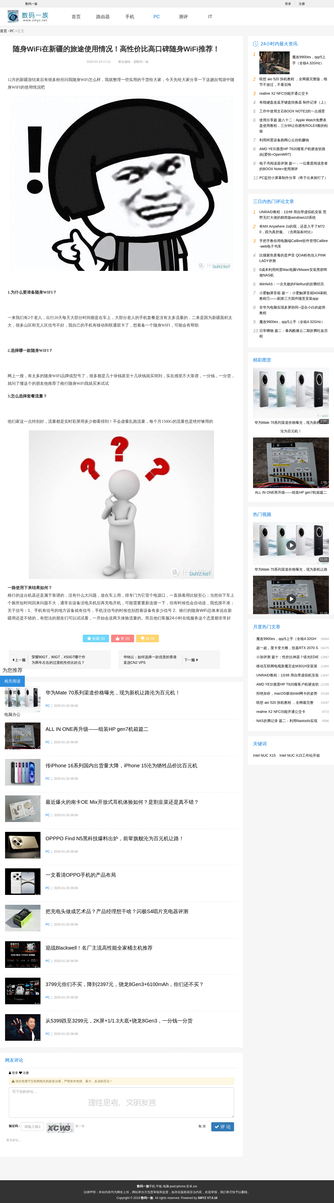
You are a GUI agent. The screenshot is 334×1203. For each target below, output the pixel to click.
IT (210, 16)
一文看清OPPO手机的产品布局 (81, 875)
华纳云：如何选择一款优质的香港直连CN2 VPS (150, 660)
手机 (129, 16)
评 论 (223, 1126)
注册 (302, 4)
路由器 (103, 16)
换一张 (80, 1126)
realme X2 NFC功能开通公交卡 (280, 712)
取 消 (202, 1126)
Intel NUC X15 (264, 755)
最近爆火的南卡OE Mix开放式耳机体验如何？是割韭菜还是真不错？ (122, 802)
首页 (76, 16)
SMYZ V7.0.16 (207, 1198)
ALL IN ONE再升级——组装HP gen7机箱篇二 (97, 729)
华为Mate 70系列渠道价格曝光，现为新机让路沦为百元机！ (113, 692)
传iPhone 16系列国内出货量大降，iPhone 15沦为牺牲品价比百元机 (121, 765)
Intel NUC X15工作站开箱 (299, 755)
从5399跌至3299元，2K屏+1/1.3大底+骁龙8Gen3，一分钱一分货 (119, 1021)
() (96, 638)
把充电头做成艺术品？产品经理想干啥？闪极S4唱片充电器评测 (117, 911)
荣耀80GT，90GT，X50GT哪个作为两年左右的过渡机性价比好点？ (58, 660)
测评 (183, 16)
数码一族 (31, 4)
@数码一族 (141, 62)
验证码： (15, 1126)
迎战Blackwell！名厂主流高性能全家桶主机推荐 (99, 948)
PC (156, 16)
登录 (288, 4)
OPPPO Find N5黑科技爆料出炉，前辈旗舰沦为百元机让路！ (115, 838)
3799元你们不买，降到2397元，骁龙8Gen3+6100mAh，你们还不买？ (125, 984)
